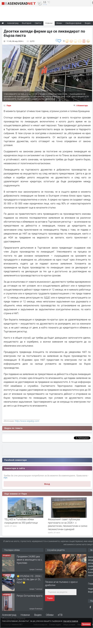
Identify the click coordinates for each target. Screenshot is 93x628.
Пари (9, 105)
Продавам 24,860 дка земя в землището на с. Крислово (29, 559)
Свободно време (73, 23)
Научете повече (70, 621)
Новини (48, 23)
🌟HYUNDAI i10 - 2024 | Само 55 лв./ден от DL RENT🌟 (29, 579)
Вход (47, 484)
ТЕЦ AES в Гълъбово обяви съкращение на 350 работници (21, 521)
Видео (38, 615)
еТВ (60, 615)
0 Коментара (82, 105)
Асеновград (9, 615)
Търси (49, 598)
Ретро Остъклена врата (29, 595)
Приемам (86, 624)
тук (5, 477)
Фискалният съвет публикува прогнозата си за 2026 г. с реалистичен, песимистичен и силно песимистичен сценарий (67, 524)
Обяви (50, 615)
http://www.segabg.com (27, 420)
